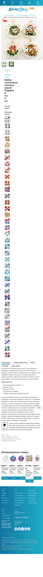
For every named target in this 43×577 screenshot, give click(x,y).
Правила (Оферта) (5, 515)
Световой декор (31, 500)
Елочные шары (31, 490)
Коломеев (40, 475)
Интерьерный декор (18, 495)
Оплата (3, 510)
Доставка (3, 513)
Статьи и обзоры (5, 500)
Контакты (3, 495)
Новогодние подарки (32, 502)
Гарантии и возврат (5, 518)
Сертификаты (4, 502)
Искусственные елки (18, 502)
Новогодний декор (32, 495)
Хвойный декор (17, 505)
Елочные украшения (32, 493)
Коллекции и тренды (18, 493)
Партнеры (3, 493)
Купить (6, 478)
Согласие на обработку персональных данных (6, 527)
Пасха (15, 490)
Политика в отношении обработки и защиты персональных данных (6, 524)
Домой (2, 490)
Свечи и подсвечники (19, 500)
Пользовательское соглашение (5, 521)
